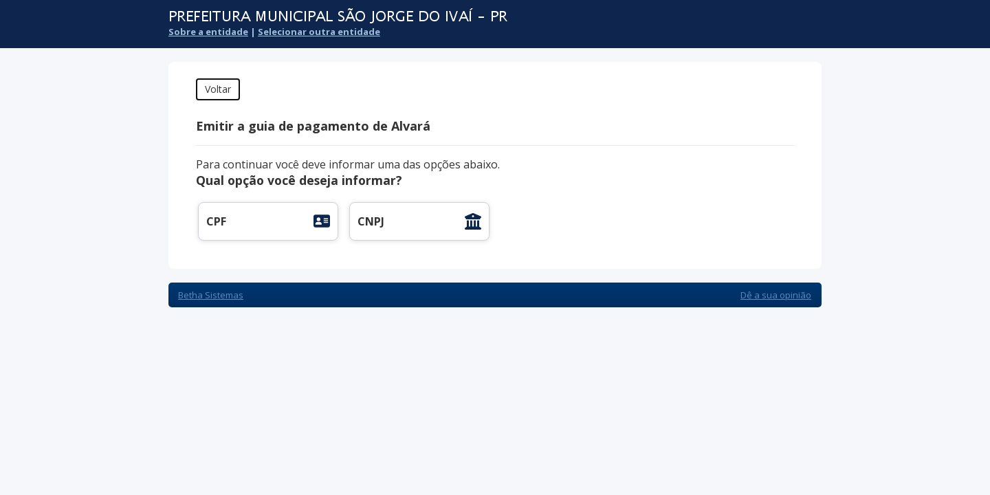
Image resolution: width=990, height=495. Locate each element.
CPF (216, 221)
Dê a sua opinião (775, 295)
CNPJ (371, 221)
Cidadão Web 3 (785, 25)
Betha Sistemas (210, 295)
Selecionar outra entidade (319, 31)
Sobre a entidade (208, 31)
